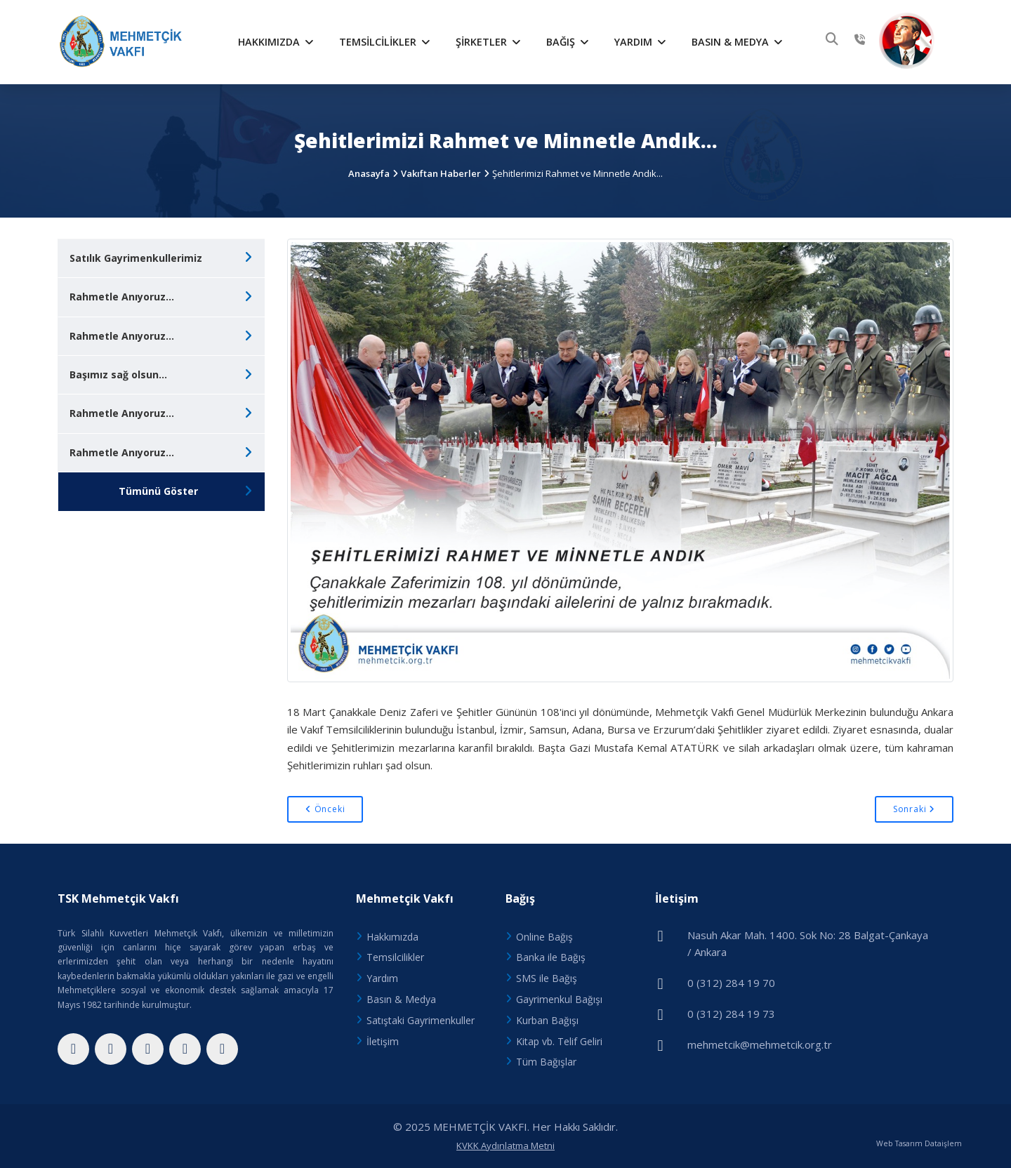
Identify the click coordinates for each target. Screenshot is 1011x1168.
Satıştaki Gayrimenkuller (420, 1020)
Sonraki (914, 809)
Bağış (567, 41)
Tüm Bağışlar (546, 1061)
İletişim (382, 1041)
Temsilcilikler (384, 41)
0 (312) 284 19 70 (731, 983)
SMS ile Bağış (546, 978)
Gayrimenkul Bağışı (559, 999)
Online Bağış (544, 936)
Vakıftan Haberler (441, 173)
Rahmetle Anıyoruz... (122, 296)
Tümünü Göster (158, 491)
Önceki (325, 809)
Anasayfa (369, 173)
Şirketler (488, 41)
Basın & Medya (737, 41)
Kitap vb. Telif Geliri (559, 1041)
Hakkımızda (276, 41)
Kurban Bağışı (547, 1020)
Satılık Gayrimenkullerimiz (136, 258)
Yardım (640, 41)
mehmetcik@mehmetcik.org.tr (759, 1044)
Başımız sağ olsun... (118, 374)
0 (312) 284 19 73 (731, 1014)
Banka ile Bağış (551, 957)
